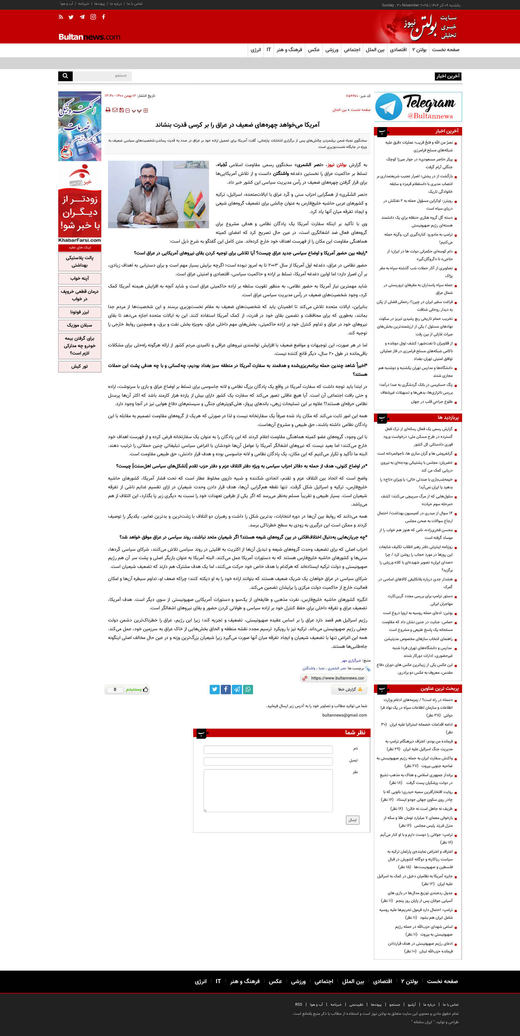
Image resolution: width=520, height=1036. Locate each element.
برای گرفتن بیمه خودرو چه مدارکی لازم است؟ (80, 346)
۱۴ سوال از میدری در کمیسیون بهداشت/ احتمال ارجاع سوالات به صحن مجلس (415, 517)
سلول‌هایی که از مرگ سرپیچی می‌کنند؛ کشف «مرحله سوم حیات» (417, 500)
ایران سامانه (423, 1022)
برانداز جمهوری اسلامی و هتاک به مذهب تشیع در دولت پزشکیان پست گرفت (416, 779)
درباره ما (116, 4)
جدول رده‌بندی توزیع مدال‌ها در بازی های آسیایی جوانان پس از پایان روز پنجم (417, 897)
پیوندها (99, 4)
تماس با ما (135, 4)
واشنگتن (309, 668)
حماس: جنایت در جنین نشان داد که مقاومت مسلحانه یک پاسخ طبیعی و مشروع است (417, 626)
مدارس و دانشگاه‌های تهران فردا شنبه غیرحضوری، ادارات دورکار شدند (422, 652)
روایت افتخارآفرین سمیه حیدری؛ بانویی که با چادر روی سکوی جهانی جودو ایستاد (417, 796)
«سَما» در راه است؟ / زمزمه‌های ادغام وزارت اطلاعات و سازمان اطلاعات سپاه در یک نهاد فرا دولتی (417, 708)
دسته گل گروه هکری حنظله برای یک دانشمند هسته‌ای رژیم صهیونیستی (417, 221)
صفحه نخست (445, 50)
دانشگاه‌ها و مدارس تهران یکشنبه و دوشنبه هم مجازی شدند (415, 372)
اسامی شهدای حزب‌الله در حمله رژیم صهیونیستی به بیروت (424, 931)
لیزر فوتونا (79, 312)
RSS (298, 1005)
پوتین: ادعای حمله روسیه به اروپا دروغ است (418, 613)
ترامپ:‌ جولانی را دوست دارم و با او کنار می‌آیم (415, 839)
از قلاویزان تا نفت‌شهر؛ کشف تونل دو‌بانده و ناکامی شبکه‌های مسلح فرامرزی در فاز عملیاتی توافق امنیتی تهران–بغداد (416, 351)
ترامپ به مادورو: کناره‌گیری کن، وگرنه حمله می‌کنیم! (418, 238)
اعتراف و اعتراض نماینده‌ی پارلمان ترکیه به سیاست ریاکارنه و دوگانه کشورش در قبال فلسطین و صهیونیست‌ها (420, 859)
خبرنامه (83, 4)
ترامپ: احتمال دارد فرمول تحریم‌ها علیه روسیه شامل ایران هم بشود (416, 914)
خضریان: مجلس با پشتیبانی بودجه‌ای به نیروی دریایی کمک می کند (417, 467)
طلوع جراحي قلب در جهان (432, 402)
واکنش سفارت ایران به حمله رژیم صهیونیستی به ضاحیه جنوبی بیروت (415, 762)
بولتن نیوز (336, 165)
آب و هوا (66, 4)
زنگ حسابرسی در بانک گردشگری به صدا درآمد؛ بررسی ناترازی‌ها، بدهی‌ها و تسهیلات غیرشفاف (416, 389)
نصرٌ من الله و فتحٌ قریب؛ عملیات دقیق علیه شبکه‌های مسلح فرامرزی (419, 146)
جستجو (394, 1005)
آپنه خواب (79, 278)
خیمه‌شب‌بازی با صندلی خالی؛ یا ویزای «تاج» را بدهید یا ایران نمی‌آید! (416, 483)
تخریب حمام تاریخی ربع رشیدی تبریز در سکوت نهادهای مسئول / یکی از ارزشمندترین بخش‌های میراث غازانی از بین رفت (415, 326)
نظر (355, 772)
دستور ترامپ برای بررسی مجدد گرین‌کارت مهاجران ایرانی (420, 600)
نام (355, 749)
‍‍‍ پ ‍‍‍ (137, 110)
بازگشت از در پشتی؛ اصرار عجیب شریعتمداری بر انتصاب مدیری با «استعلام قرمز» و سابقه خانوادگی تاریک (415, 184)
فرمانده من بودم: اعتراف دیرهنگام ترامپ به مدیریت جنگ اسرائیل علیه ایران (419, 745)
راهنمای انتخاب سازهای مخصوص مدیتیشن (418, 639)
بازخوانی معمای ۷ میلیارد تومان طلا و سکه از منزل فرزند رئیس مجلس (418, 822)
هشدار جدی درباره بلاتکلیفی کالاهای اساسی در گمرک (415, 583)
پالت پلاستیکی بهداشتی (80, 261)
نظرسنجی (356, 1005)
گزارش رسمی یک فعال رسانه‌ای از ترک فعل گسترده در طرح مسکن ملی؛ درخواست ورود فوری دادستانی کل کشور (418, 437)
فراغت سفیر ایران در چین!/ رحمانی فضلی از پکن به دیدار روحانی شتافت (415, 306)
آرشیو (412, 1005)
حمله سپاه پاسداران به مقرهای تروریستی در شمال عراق (418, 289)
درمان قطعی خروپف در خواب (80, 295)
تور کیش (79, 366)
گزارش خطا (350, 690)
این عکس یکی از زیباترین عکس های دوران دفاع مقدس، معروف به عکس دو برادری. (415, 669)
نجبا (321, 668)
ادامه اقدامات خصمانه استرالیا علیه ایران (417, 728)
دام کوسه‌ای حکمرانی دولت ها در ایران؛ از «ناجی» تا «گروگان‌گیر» (420, 255)
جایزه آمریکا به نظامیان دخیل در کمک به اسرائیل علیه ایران (415, 880)
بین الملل (340, 110)
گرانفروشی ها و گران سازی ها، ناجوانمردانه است (415, 454)
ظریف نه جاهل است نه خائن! (421, 809)
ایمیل (353, 760)
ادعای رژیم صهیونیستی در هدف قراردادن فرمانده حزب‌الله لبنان (420, 947)
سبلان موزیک (79, 325)
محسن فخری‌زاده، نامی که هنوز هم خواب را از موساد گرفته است (416, 534)
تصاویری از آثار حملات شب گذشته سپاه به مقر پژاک (416, 272)
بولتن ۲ (419, 50)
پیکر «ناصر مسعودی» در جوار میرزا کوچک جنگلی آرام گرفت (419, 163)
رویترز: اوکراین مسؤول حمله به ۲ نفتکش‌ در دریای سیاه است (385, 76)
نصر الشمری (337, 668)
